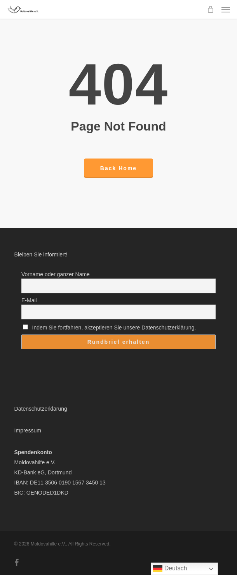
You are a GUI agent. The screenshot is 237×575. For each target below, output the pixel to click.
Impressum (27, 430)
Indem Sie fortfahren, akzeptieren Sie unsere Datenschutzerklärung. (109, 327)
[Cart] (210, 9)
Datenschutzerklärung (40, 409)
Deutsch (170, 568)
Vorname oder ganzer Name (55, 274)
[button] (225, 9)
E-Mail (29, 300)
